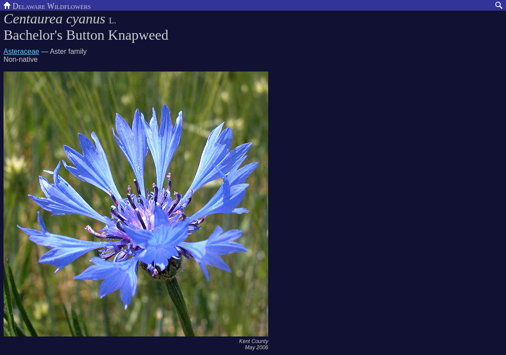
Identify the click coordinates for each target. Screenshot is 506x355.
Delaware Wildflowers (47, 5)
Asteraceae (21, 51)
